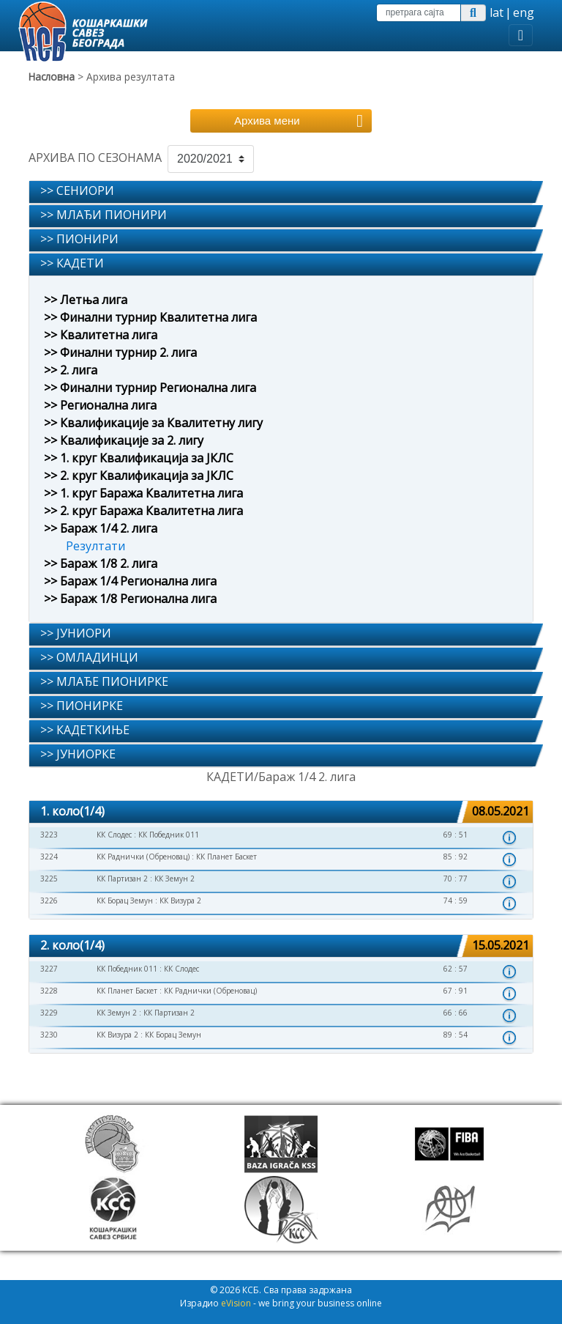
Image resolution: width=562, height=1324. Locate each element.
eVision (236, 1303)
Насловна (52, 77)
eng (523, 12)
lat (496, 12)
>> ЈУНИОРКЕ (78, 754)
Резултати (95, 546)
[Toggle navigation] (521, 35)
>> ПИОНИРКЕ (81, 706)
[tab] (281, 192)
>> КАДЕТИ (72, 263)
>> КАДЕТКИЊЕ (85, 730)
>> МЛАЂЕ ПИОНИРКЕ (104, 681)
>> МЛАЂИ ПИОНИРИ (103, 215)
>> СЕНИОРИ (77, 190)
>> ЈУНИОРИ (75, 633)
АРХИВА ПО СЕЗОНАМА (95, 157)
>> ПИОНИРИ (79, 239)
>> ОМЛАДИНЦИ (89, 657)
